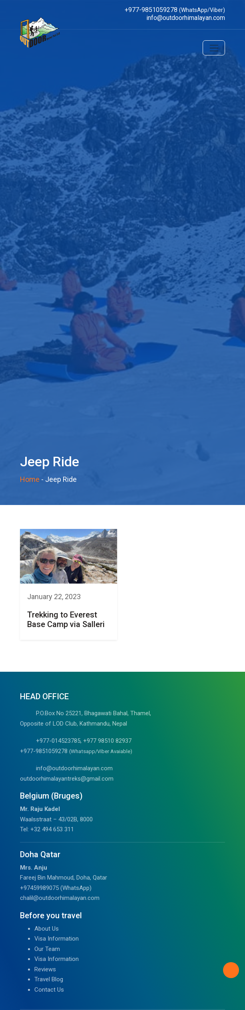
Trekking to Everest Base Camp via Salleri (66, 619)
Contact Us (49, 989)
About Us (46, 928)
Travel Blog (48, 979)
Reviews (45, 969)
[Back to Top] (231, 970)
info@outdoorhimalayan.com (74, 768)
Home (30, 479)
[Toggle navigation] (214, 47)
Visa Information (56, 938)
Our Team (47, 949)
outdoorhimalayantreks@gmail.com (67, 778)
